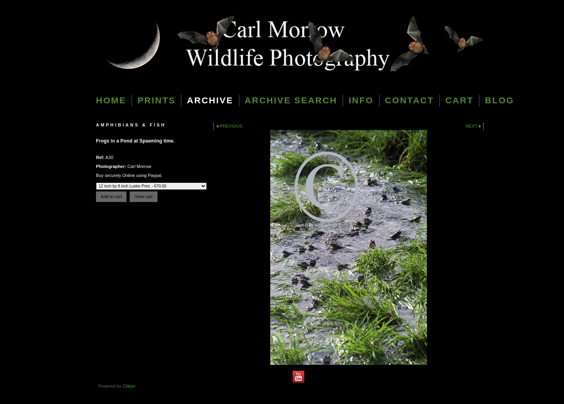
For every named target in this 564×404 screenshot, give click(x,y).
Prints (156, 100)
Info (361, 100)
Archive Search (291, 100)
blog (499, 100)
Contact (409, 100)
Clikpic (129, 386)
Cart (459, 100)
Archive (210, 100)
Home (111, 100)
